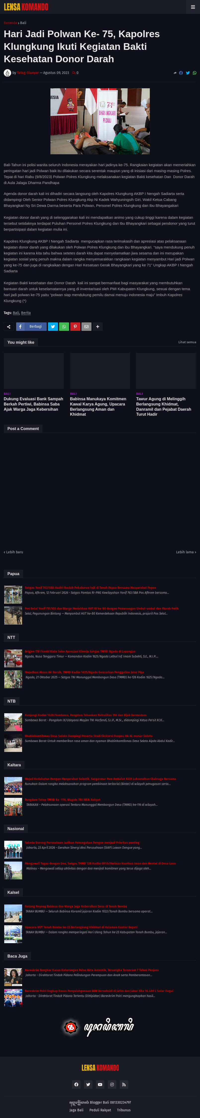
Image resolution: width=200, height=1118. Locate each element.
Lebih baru (14, 552)
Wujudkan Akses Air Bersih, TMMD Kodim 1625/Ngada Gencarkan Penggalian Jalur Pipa (84, 672)
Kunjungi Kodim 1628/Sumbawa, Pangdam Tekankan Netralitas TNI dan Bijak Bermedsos (86, 715)
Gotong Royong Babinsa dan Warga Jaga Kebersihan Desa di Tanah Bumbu (76, 906)
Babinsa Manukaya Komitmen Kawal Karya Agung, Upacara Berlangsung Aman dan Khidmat (98, 406)
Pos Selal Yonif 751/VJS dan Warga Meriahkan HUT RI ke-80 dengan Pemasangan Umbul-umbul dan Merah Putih (102, 608)
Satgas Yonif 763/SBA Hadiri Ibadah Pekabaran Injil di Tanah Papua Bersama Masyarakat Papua (90, 588)
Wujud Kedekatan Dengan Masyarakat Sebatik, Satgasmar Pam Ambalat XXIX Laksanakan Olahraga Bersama (100, 779)
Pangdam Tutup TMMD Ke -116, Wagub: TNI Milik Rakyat (62, 800)
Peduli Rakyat (100, 1110)
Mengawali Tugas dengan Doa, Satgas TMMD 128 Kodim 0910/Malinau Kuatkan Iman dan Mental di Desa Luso (100, 863)
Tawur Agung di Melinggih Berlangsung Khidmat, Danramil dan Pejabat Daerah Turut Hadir (163, 406)
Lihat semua (187, 342)
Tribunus (124, 1110)
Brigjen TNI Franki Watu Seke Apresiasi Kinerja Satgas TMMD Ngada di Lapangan (80, 651)
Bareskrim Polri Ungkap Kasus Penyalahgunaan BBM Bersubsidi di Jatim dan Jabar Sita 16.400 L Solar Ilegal (99, 991)
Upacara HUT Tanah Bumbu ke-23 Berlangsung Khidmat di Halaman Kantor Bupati (81, 927)
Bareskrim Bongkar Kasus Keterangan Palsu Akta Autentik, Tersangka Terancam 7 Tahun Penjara (92, 970)
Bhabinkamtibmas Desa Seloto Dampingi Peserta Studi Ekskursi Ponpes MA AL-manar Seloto (89, 736)
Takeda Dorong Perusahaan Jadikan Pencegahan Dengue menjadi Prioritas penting (82, 842)
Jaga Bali (76, 1110)
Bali (23, 23)
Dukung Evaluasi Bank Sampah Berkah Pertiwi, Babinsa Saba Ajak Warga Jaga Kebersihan (33, 404)
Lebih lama (185, 552)
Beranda (10, 23)
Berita (26, 313)
